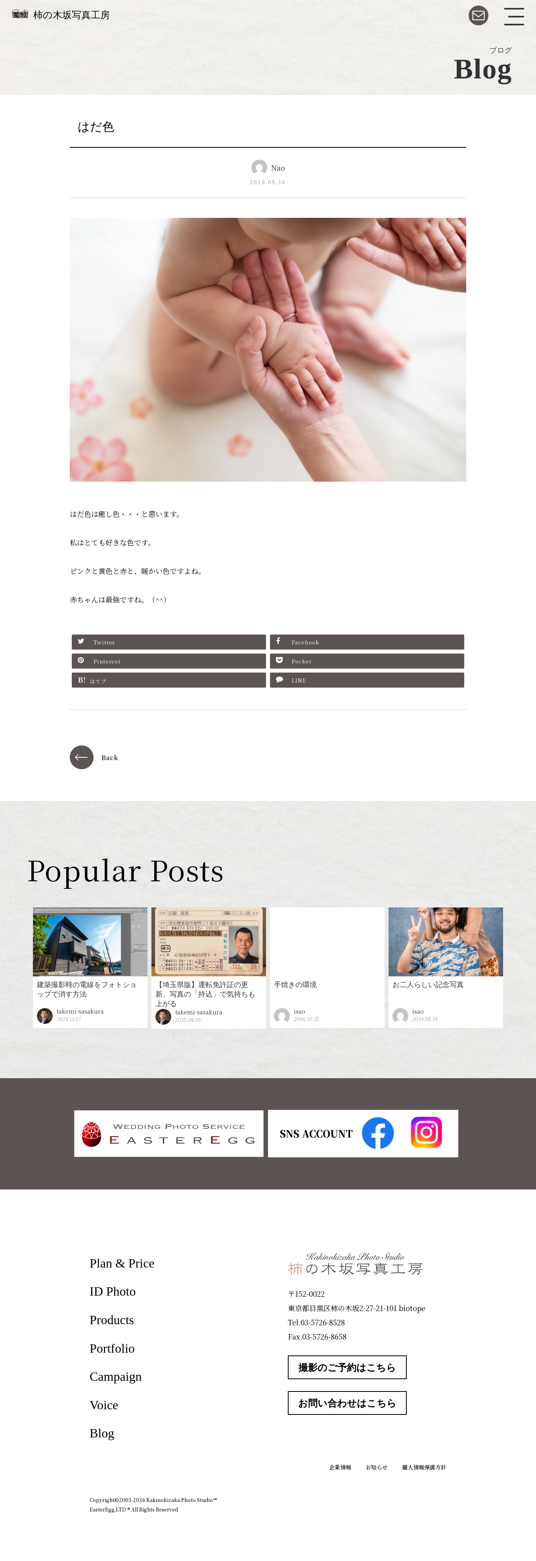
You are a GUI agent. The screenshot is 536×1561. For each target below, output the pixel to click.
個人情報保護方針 (424, 1467)
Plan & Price (122, 1263)
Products (112, 1320)
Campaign (116, 1376)
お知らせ (377, 1467)
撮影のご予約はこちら (347, 1368)
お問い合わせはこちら (347, 1403)
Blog (102, 1433)
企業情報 (340, 1467)
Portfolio (112, 1348)
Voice (104, 1405)
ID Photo (113, 1291)
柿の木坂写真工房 (71, 15)
